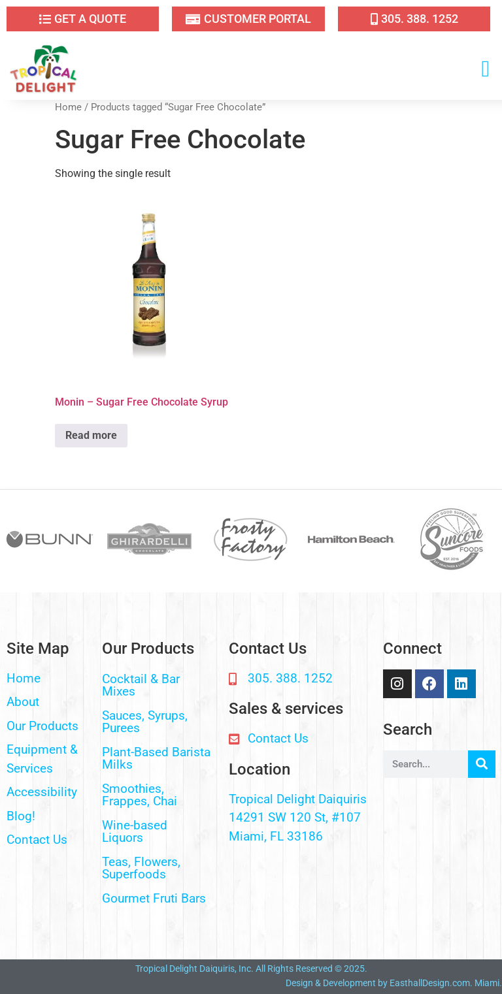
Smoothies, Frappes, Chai (139, 795)
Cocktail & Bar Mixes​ (141, 685)
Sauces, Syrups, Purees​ (145, 721)
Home (68, 107)
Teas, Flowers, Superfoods (141, 868)
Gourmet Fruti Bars (154, 898)
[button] (485, 69)
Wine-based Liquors (134, 831)
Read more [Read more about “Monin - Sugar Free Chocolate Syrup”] (91, 435)
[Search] (481, 764)
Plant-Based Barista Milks (156, 758)
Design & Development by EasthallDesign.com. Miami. (394, 983)
